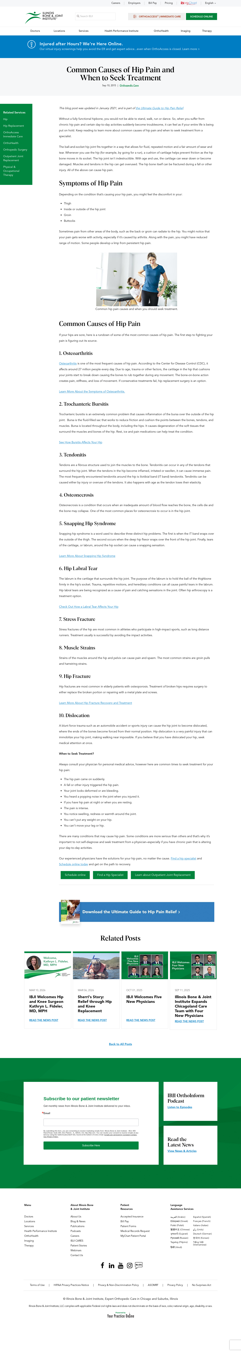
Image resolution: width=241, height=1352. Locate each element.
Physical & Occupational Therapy (11, 171)
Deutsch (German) (202, 1234)
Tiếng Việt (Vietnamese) (199, 1243)
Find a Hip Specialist (110, 875)
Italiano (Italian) (200, 1226)
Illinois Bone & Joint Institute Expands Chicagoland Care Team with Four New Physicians (193, 1006)
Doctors (28, 1217)
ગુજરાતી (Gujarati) (179, 1234)
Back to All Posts (120, 1044)
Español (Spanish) (202, 1217)
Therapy (29, 1246)
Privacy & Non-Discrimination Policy (118, 1285)
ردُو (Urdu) (198, 1230)
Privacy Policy (175, 1285)
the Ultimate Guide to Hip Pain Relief (159, 108)
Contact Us (77, 1255)
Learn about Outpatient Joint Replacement (163, 875)
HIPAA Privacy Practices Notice (71, 1285)
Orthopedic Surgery (15, 150)
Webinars (76, 1250)
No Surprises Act (201, 1285)
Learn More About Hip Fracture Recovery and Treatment (95, 703)
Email (47, 1113)
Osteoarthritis (68, 363)
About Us (76, 1217)
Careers (115, 3)
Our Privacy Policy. (51, 1137)
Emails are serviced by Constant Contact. (120, 1135)
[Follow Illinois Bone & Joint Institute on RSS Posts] (139, 1266)
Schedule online (75, 875)
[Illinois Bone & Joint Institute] (44, 17)
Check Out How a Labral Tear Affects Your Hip (88, 607)
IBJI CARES (77, 1241)
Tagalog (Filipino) (179, 1242)
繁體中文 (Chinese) (180, 1230)
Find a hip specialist (183, 858)
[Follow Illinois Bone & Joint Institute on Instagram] (130, 1266)
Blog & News (78, 1221)
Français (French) (201, 1221)
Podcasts (76, 1231)
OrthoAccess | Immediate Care (156, 16)
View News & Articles (182, 1151)
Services (29, 1226)
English (209, 3)
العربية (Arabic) (177, 1217)
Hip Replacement (13, 126)
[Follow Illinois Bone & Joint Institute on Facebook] (102, 1266)
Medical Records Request (135, 1231)
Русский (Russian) (179, 1238)
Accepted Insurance (131, 1217)
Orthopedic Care (129, 86)
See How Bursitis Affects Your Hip (80, 442)
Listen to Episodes (180, 1107)
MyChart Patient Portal (133, 1236)
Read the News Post (43, 1020)
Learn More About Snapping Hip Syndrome (87, 556)
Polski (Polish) (177, 1226)
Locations (29, 1221)
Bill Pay (152, 3)
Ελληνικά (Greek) (179, 1221)
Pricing (169, 3)
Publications (77, 1226)
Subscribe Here (91, 1145)
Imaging (29, 1241)
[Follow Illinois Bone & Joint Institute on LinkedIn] (111, 1266)
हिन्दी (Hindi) (176, 1247)
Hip (5, 119)
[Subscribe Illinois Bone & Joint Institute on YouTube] (120, 1266)
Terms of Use (37, 1285)
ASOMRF (153, 1285)
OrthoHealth (10, 143)
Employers (134, 3)
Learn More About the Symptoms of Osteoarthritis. (92, 391)
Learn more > (191, 49)
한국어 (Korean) (201, 1238)
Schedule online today (73, 864)
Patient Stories (79, 1246)
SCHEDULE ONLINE (201, 17)
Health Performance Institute (40, 1231)
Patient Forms (128, 1226)
